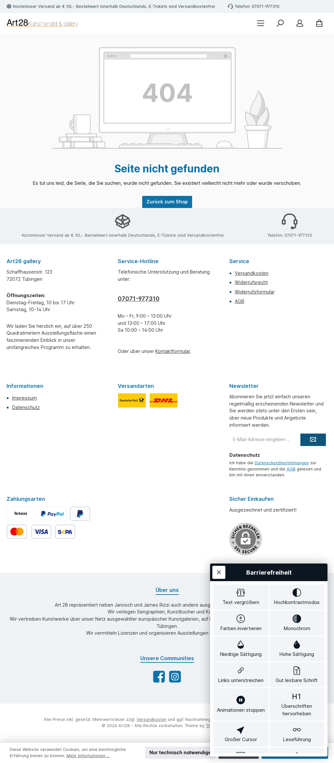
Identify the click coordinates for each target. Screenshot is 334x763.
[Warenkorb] (319, 23)
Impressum (24, 398)
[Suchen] (280, 23)
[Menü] (260, 23)
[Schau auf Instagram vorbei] (175, 676)
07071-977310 (138, 298)
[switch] (240, 562)
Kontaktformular (172, 351)
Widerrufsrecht (251, 282)
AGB (239, 301)
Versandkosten (251, 273)
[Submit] (313, 439)
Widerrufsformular (255, 291)
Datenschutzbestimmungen (282, 462)
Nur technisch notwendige (180, 752)
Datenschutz (26, 407)
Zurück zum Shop (167, 201)
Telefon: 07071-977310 (257, 6)
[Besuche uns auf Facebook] (159, 676)
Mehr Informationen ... (88, 755)
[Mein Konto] (300, 23)
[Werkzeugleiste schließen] (218, 536)
